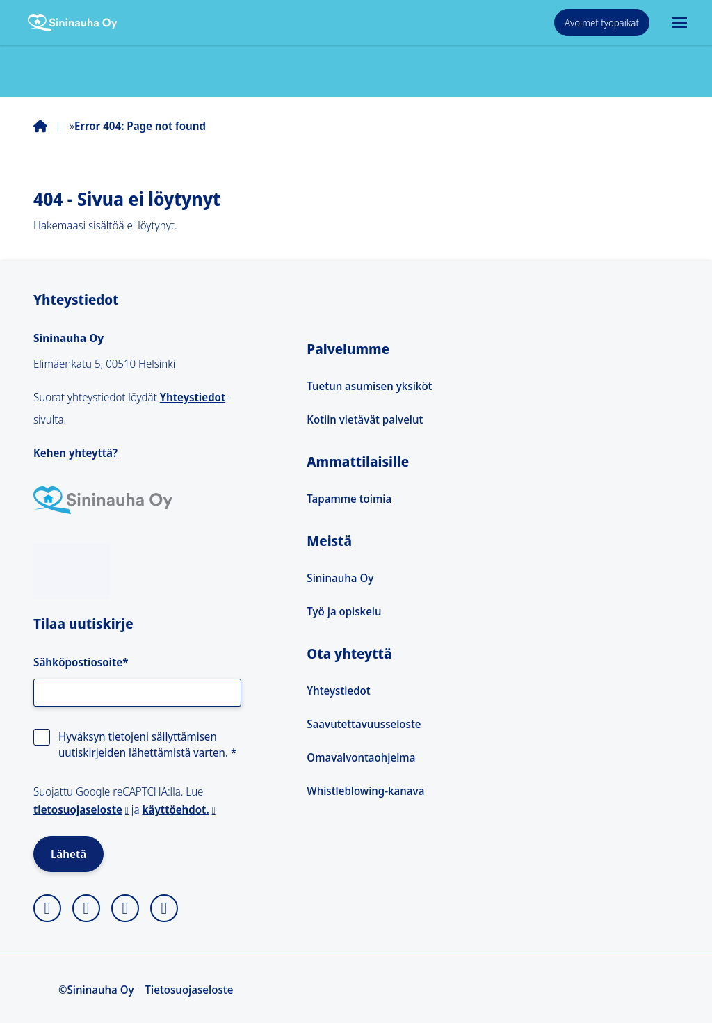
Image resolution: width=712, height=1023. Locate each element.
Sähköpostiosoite (80, 662)
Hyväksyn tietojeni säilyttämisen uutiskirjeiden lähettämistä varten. (147, 744)
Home (51, 126)
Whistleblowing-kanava (365, 790)
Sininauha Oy (340, 578)
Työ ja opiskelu (344, 611)
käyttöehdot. (175, 809)
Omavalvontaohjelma (361, 757)
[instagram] (47, 908)
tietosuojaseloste (77, 809)
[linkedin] (125, 908)
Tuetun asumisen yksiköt (369, 386)
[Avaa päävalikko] (678, 22)
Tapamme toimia (349, 498)
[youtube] (164, 908)
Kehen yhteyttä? (75, 452)
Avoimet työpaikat (602, 22)
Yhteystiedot (192, 397)
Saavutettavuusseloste (364, 724)
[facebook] (86, 908)
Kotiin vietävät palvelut (365, 419)
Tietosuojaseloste (189, 989)
